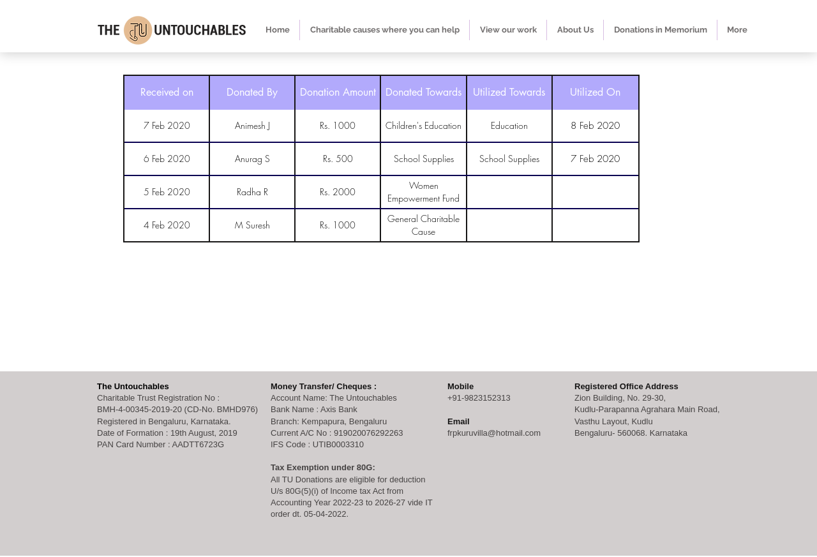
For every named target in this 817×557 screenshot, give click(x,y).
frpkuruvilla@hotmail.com (494, 433)
